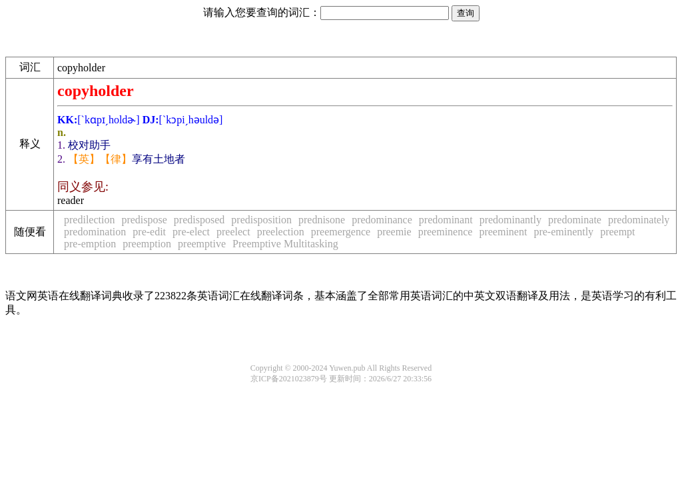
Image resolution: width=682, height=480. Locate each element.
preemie (394, 231)
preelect (233, 231)
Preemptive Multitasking (285, 243)
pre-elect (191, 231)
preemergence (340, 231)
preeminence (445, 231)
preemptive (202, 243)
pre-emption (90, 243)
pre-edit (149, 231)
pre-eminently (563, 231)
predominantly (510, 219)
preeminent (503, 231)
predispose (144, 219)
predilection (89, 219)
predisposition (261, 219)
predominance (382, 219)
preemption (147, 243)
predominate (574, 219)
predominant (446, 219)
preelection (280, 231)
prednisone (321, 219)
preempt (617, 231)
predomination (95, 231)
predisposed (199, 219)
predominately (638, 219)
